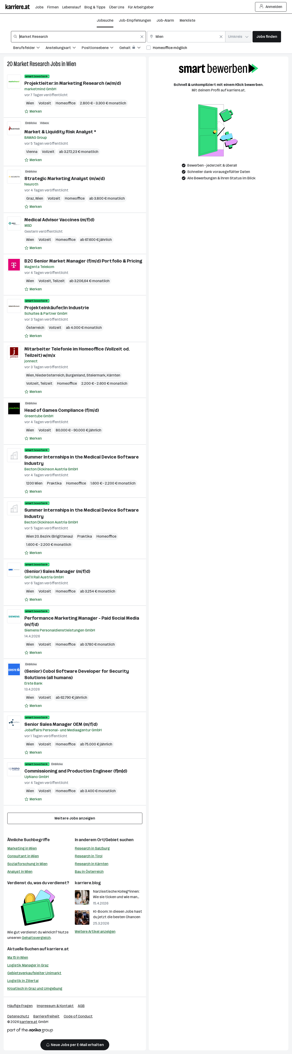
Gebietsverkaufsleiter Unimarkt (34, 973)
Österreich (35, 327)
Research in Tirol (88, 856)
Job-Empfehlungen (135, 20)
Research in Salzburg (92, 848)
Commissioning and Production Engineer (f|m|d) (75, 771)
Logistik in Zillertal (23, 981)
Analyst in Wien (19, 871)
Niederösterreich (49, 375)
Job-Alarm (165, 20)
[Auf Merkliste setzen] (33, 111)
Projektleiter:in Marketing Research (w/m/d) (72, 83)
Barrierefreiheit (46, 1016)
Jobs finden (266, 36)
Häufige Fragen (20, 1006)
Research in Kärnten (91, 864)
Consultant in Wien (23, 856)
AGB (81, 1006)
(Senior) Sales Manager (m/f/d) (57, 571)
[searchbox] (78, 36)
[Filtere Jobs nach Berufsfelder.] (29, 48)
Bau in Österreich (89, 871)
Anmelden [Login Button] (271, 7)
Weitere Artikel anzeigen (95, 931)
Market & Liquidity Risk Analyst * (60, 131)
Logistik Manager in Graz (28, 965)
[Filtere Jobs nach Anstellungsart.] (64, 48)
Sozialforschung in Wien (27, 864)
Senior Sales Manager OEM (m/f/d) (60, 724)
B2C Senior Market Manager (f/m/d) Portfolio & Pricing (83, 261)
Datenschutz (18, 1016)
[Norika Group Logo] (30, 1031)
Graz (30, 198)
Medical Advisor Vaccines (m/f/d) (59, 219)
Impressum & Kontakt (55, 1006)
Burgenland (75, 375)
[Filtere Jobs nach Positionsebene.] (100, 48)
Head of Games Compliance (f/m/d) (61, 410)
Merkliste (187, 20)
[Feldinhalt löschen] (142, 36)
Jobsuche (105, 20)
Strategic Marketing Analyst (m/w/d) (64, 178)
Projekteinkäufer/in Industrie (56, 307)
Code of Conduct (78, 1016)
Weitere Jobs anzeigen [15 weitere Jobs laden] (75, 818)
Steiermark (95, 375)
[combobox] (78, 36)
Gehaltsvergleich (36, 937)
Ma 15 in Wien (17, 957)
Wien (71, 64)
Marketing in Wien (22, 848)
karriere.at (58, 948)
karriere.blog (88, 882)
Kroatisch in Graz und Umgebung (34, 988)
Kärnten (113, 375)
